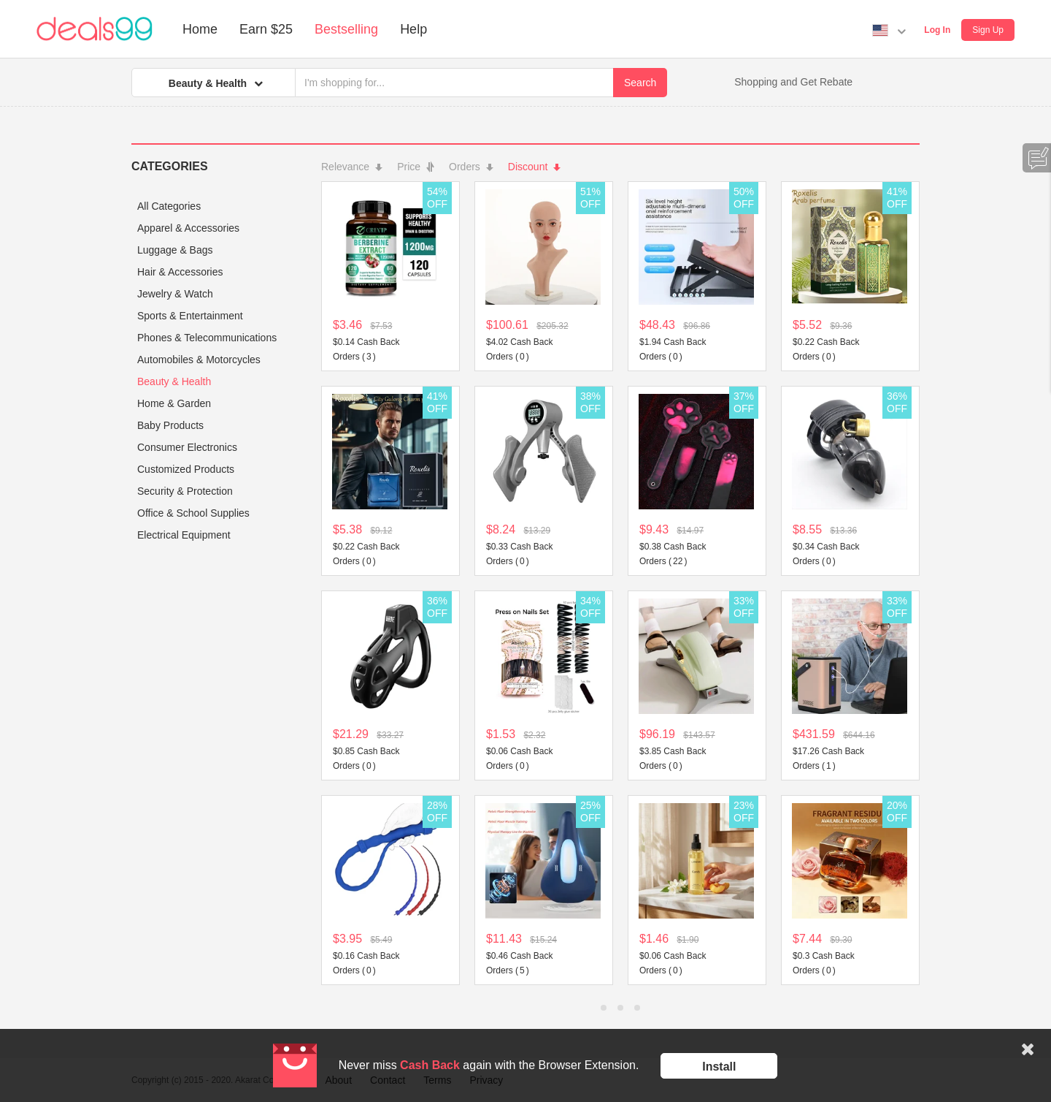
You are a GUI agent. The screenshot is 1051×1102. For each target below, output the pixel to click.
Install (719, 1066)
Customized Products (185, 469)
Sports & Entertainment (190, 316)
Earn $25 (266, 29)
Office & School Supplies (193, 513)
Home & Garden (174, 403)
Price (415, 166)
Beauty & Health (174, 381)
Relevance (351, 166)
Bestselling (346, 29)
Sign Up (988, 30)
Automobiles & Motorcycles (199, 359)
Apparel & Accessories (188, 228)
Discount (534, 166)
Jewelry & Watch (175, 294)
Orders (471, 166)
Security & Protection (185, 491)
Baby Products (170, 425)
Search (640, 82)
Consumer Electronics (187, 447)
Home (199, 29)
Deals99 (94, 29)
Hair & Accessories (180, 272)
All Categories (169, 206)
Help (413, 29)
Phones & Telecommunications (207, 337)
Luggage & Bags (175, 250)
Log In (937, 30)
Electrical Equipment (184, 535)
